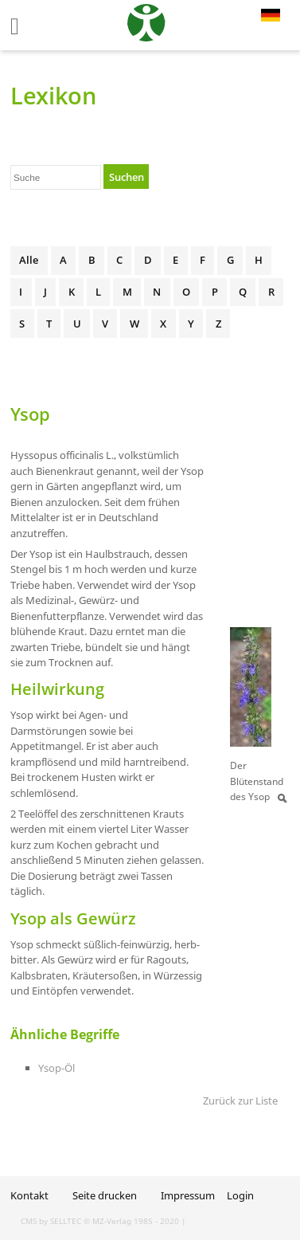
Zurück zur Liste (240, 1100)
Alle (28, 260)
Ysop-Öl (56, 1068)
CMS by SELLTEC (51, 1220)
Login (240, 1195)
